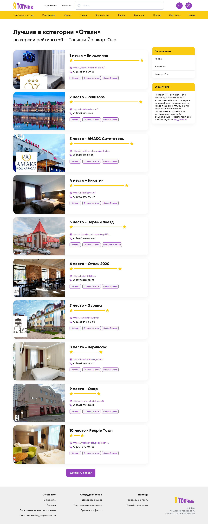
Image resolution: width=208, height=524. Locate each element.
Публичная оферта (91, 510)
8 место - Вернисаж (88, 347)
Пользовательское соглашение (38, 510)
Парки (83, 15)
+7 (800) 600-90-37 (84, 196)
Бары (192, 15)
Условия (66, 5)
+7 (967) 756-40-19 (83, 405)
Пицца (157, 15)
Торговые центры (23, 15)
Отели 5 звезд (110, 78)
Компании (139, 15)
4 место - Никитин (87, 180)
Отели (67, 15)
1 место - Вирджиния (89, 55)
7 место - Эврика (86, 305)
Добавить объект (81, 472)
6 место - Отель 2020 (89, 263)
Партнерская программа (88, 505)
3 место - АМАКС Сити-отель (97, 138)
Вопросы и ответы (138, 500)
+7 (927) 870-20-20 (83, 280)
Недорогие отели (112, 245)
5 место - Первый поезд (92, 222)
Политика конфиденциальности (38, 515)
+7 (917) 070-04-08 (83, 447)
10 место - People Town (91, 430)
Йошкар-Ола (162, 74)
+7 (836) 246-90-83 (84, 321)
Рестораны (48, 15)
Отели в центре (91, 78)
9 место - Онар (84, 388)
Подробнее (180, 119)
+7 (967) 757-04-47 (84, 363)
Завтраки (174, 15)
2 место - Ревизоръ (87, 97)
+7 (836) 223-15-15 (83, 113)
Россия (158, 58)
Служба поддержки (137, 505)
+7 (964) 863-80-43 (84, 238)
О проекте (50, 500)
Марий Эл (160, 66)
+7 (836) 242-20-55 (83, 71)
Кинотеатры (102, 15)
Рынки (121, 15)
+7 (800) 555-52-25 (83, 155)
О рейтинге (50, 5)
